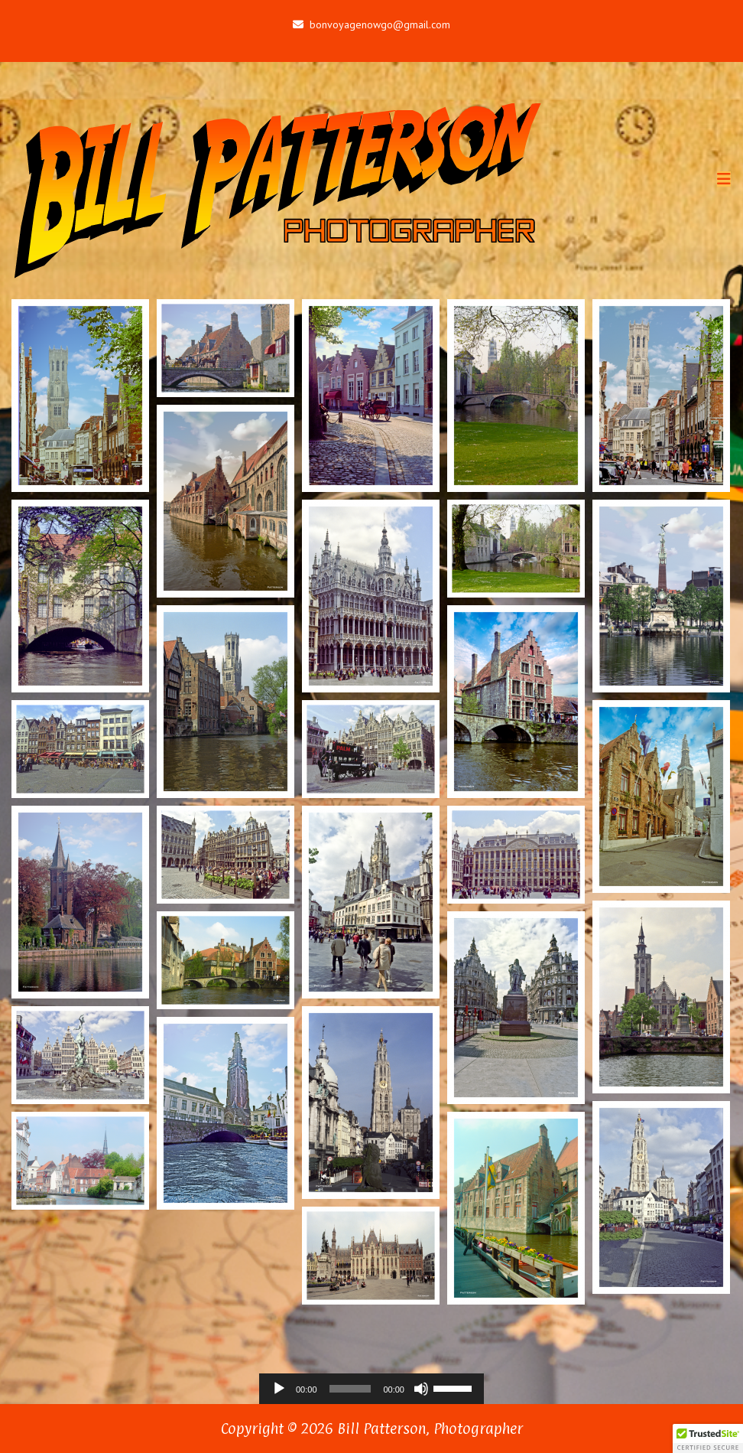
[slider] (350, 1389)
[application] (371, 1388)
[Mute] (421, 1388)
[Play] (279, 1388)
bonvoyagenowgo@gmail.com (371, 24)
